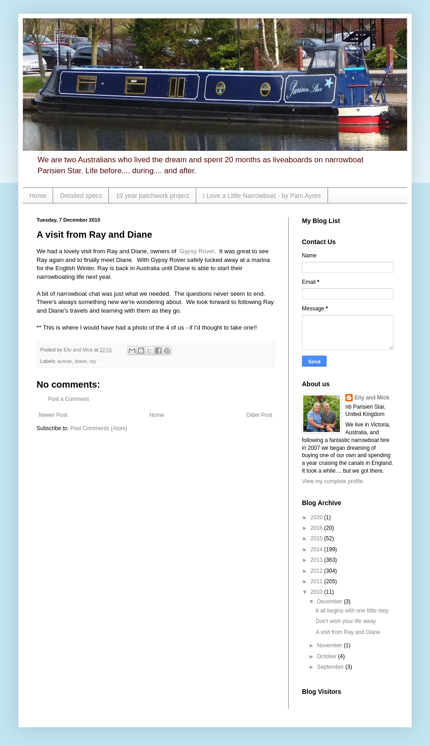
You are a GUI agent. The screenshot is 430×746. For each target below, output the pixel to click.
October (327, 656)
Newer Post (53, 415)
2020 (317, 517)
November (330, 645)
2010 (317, 592)
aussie (65, 361)
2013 (317, 560)
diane (80, 361)
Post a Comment (68, 399)
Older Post (259, 415)
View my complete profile (332, 481)
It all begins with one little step (352, 610)
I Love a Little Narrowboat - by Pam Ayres (262, 195)
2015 (317, 538)
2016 (317, 528)
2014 (317, 549)
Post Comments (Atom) (98, 428)
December (330, 601)
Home (37, 195)
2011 (317, 581)
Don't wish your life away (346, 621)
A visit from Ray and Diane (348, 632)
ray (92, 361)
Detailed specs (81, 195)
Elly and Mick (372, 397)
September (331, 667)
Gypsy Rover (197, 251)
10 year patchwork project (152, 195)
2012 (317, 571)
